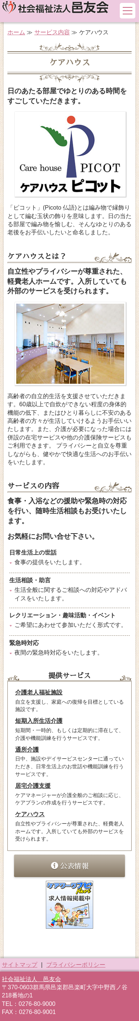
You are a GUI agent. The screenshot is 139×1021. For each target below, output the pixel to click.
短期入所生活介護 (38, 721)
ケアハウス (30, 814)
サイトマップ (19, 965)
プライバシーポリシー (75, 965)
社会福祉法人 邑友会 (31, 979)
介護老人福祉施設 (38, 692)
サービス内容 (52, 32)
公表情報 (69, 866)
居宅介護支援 (33, 786)
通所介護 (27, 749)
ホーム (16, 32)
